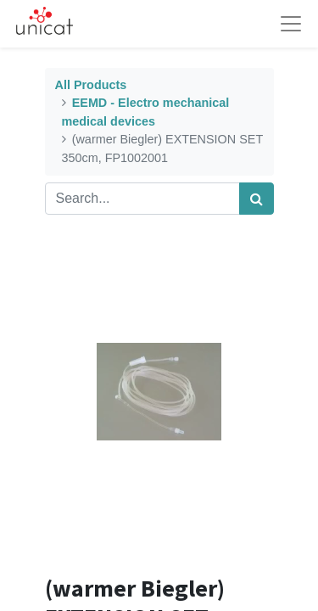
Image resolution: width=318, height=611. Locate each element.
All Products (91, 85)
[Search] (256, 198)
